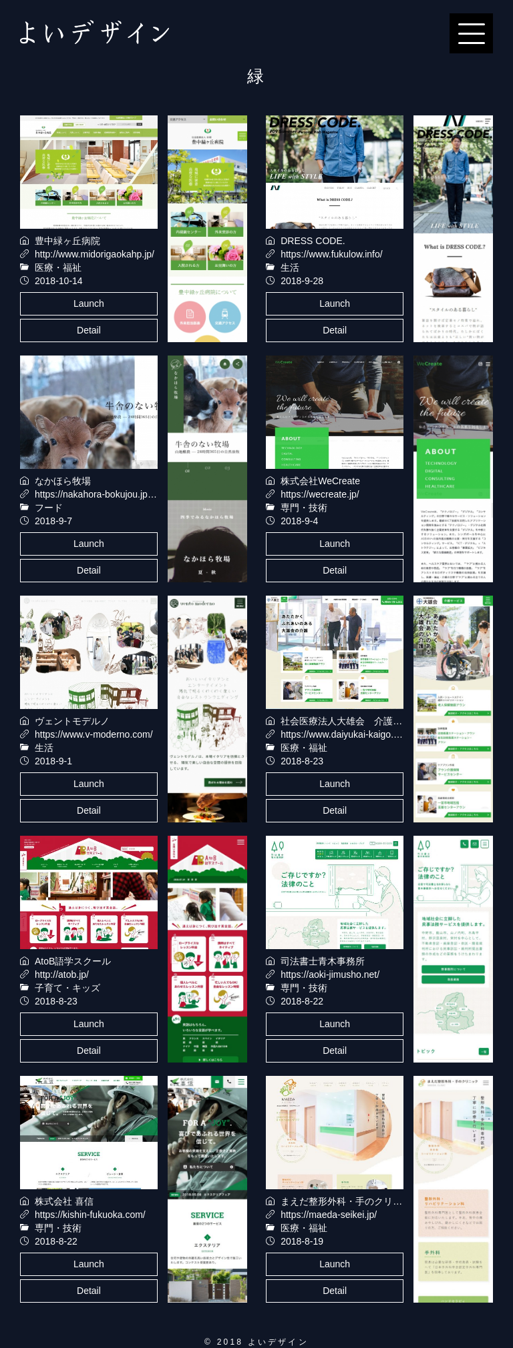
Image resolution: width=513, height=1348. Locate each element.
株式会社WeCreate (320, 481)
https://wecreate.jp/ (320, 494)
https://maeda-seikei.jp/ (329, 1214)
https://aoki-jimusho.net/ (330, 974)
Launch (88, 303)
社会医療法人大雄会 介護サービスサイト (369, 721)
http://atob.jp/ (62, 974)
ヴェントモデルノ (72, 721)
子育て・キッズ (67, 987)
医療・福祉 (58, 267)
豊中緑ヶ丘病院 (67, 240)
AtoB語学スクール (73, 961)
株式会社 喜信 (64, 1201)
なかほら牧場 (63, 481)
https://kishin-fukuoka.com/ (90, 1214)
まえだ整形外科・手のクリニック (351, 1201)
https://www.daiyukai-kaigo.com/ (347, 734)
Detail (89, 330)
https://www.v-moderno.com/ (94, 734)
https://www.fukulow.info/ (332, 254)
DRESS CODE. (313, 240)
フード (49, 507)
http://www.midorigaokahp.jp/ (94, 254)
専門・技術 (304, 507)
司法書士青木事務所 (323, 961)
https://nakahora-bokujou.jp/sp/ (98, 494)
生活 (290, 267)
